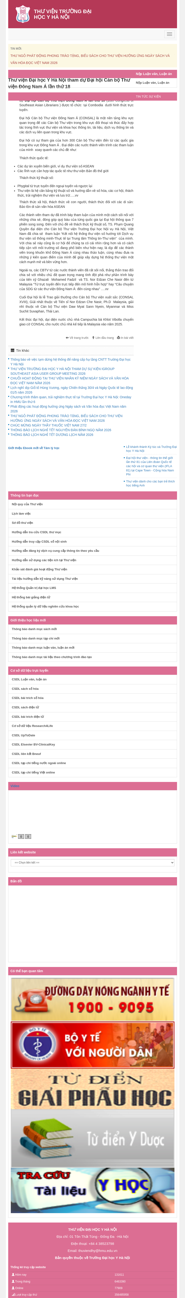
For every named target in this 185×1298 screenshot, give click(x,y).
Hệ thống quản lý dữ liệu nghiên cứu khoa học (45, 606)
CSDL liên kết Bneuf (26, 754)
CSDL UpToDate (23, 735)
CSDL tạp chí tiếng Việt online (33, 772)
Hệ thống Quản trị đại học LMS (34, 588)
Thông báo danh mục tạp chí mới (36, 638)
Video (15, 786)
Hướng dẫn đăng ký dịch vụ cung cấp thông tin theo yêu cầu (55, 550)
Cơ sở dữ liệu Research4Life (32, 726)
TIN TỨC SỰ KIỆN (148, 96)
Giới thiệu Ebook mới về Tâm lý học (34, 448)
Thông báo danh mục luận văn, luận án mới (43, 647)
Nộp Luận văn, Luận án (153, 82)
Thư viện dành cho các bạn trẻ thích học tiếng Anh (150, 483)
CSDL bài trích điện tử (28, 716)
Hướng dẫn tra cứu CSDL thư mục (36, 532)
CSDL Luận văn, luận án (29, 679)
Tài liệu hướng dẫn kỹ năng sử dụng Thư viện (45, 578)
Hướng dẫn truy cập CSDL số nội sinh (39, 541)
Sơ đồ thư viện (22, 523)
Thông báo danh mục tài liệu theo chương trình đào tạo (52, 657)
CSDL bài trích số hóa (28, 698)
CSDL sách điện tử (25, 707)
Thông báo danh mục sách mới (34, 629)
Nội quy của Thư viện (27, 504)
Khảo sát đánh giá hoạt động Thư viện (39, 569)
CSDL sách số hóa (25, 688)
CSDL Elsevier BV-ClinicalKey (33, 744)
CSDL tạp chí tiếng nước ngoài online (39, 763)
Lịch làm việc (21, 513)
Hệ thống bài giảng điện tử (31, 597)
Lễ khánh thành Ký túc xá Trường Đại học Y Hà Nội (151, 449)
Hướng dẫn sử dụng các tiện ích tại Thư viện (44, 560)
